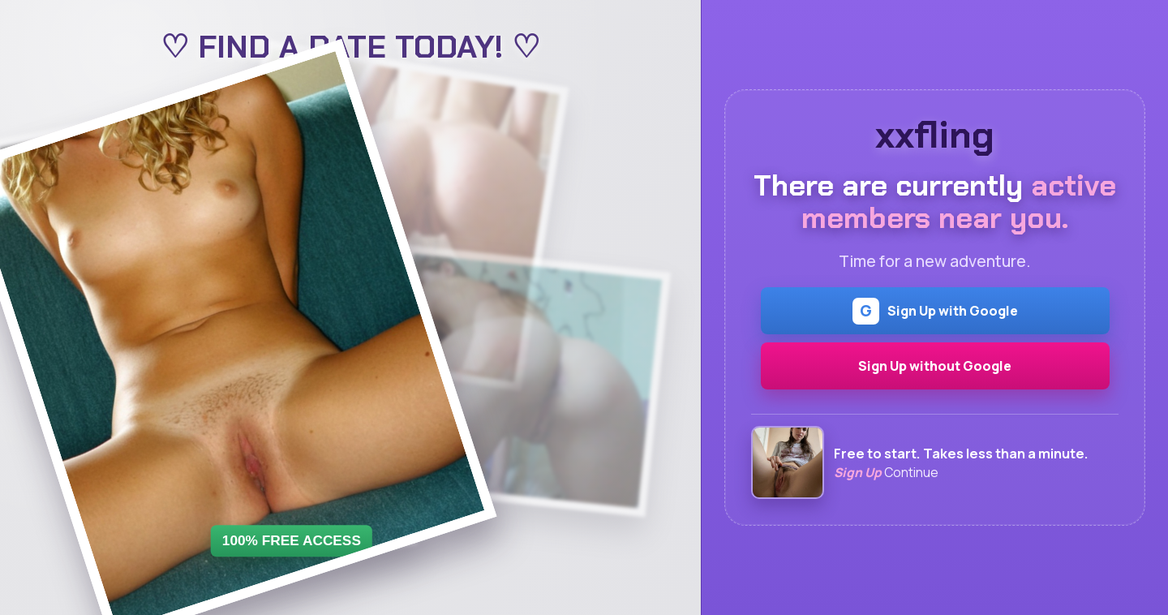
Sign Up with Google (935, 311)
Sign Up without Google (934, 366)
